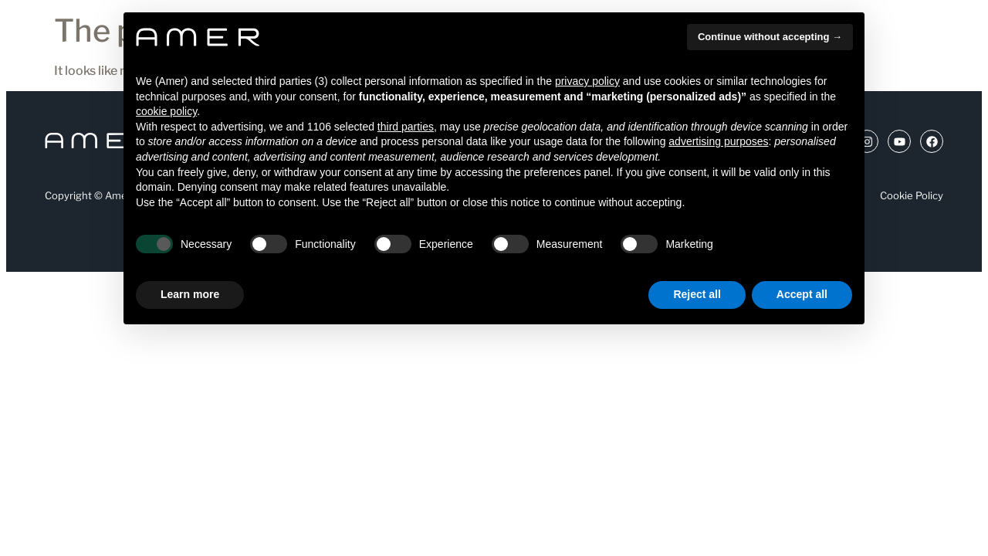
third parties (405, 126)
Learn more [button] (190, 294)
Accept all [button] (802, 294)
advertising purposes (718, 141)
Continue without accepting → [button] (770, 36)
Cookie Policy (911, 195)
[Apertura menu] (51, 45)
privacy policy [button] (587, 81)
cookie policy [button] (166, 111)
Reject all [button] (696, 294)
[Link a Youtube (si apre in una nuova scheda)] (899, 141)
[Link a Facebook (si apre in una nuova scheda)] (931, 141)
